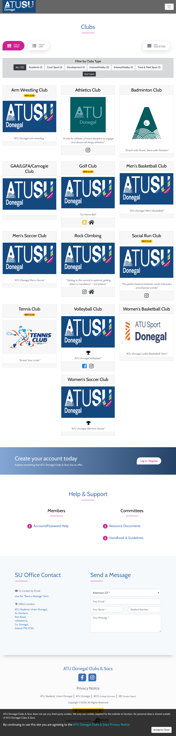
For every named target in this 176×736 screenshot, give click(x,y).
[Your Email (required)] (125, 601)
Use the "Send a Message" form (32, 596)
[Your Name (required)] (106, 609)
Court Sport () (54, 67)
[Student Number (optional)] (144, 609)
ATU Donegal (83, 696)
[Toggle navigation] (169, 7)
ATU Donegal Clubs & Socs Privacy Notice (101, 724)
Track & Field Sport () (149, 67)
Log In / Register (149, 460)
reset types (89, 74)
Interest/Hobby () (99, 67)
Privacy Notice (88, 688)
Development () (76, 67)
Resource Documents (124, 526)
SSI (127, 696)
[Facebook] (83, 678)
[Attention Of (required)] (125, 592)
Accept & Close (161, 729)
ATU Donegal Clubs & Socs (88, 668)
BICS (104, 696)
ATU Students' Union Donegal (56, 696)
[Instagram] (93, 678)
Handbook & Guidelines (126, 538)
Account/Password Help (51, 526)
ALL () (20, 67)
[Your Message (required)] (125, 623)
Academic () (35, 67)
